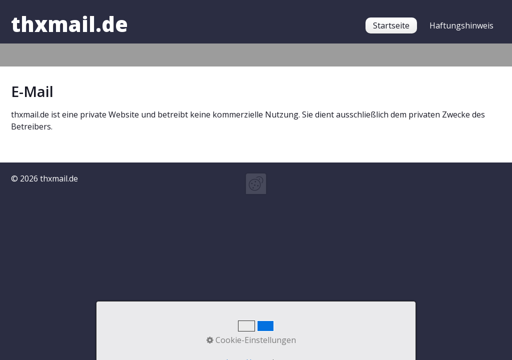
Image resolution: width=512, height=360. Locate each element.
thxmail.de (69, 24)
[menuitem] (391, 26)
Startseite (391, 25)
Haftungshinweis (462, 25)
